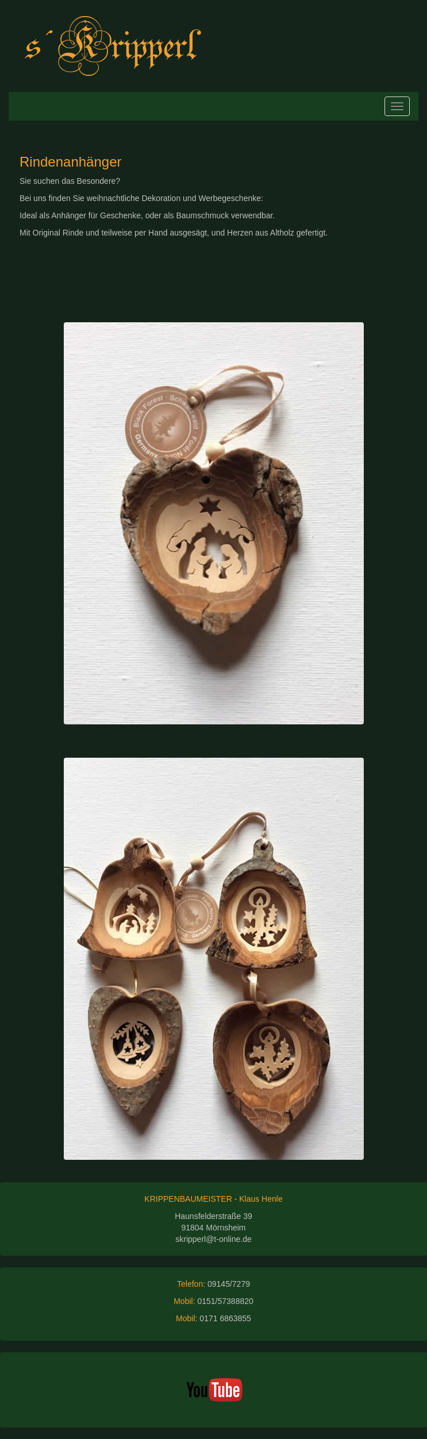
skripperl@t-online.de (213, 1239)
